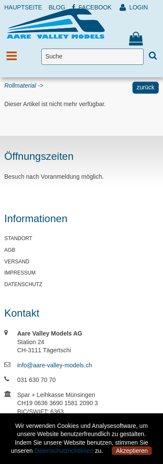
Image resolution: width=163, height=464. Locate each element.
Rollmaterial (20, 85)
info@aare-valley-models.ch (54, 365)
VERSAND (16, 262)
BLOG (57, 7)
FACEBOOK (92, 7)
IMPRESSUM (20, 273)
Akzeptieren (132, 450)
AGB (9, 250)
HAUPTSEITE (23, 7)
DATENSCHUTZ (23, 284)
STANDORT (18, 238)
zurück (145, 87)
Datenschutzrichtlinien (63, 450)
